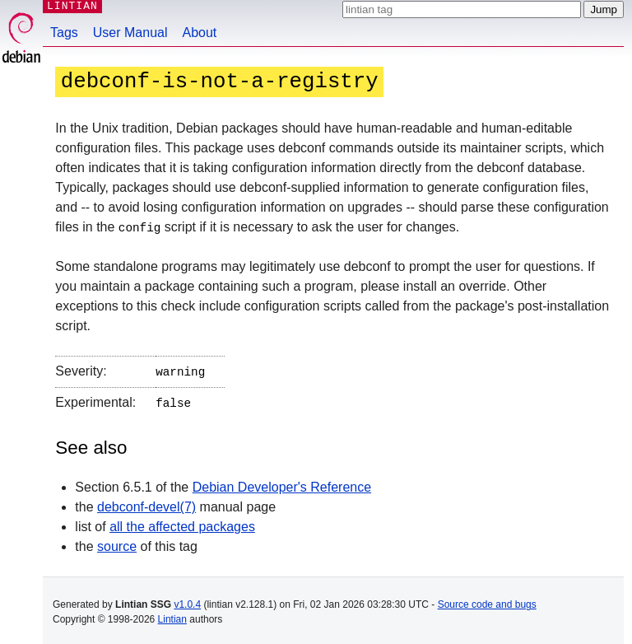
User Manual (130, 33)
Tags (64, 33)
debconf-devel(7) (146, 504)
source (117, 543)
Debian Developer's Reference (282, 484)
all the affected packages (182, 523)
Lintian (172, 616)
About (200, 33)
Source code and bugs (487, 601)
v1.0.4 (187, 601)
